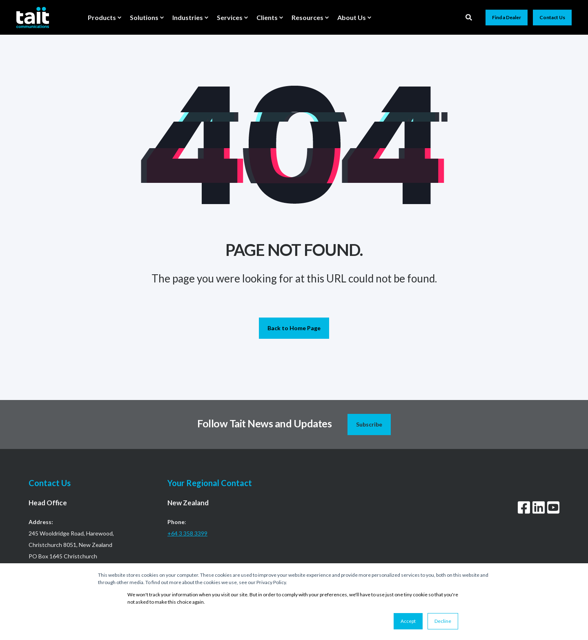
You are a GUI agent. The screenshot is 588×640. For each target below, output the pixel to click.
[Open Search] (469, 16)
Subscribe (369, 424)
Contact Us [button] (552, 17)
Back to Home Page (294, 327)
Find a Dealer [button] (506, 17)
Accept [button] (408, 621)
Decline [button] (442, 621)
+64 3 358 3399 (187, 533)
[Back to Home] (32, 17)
